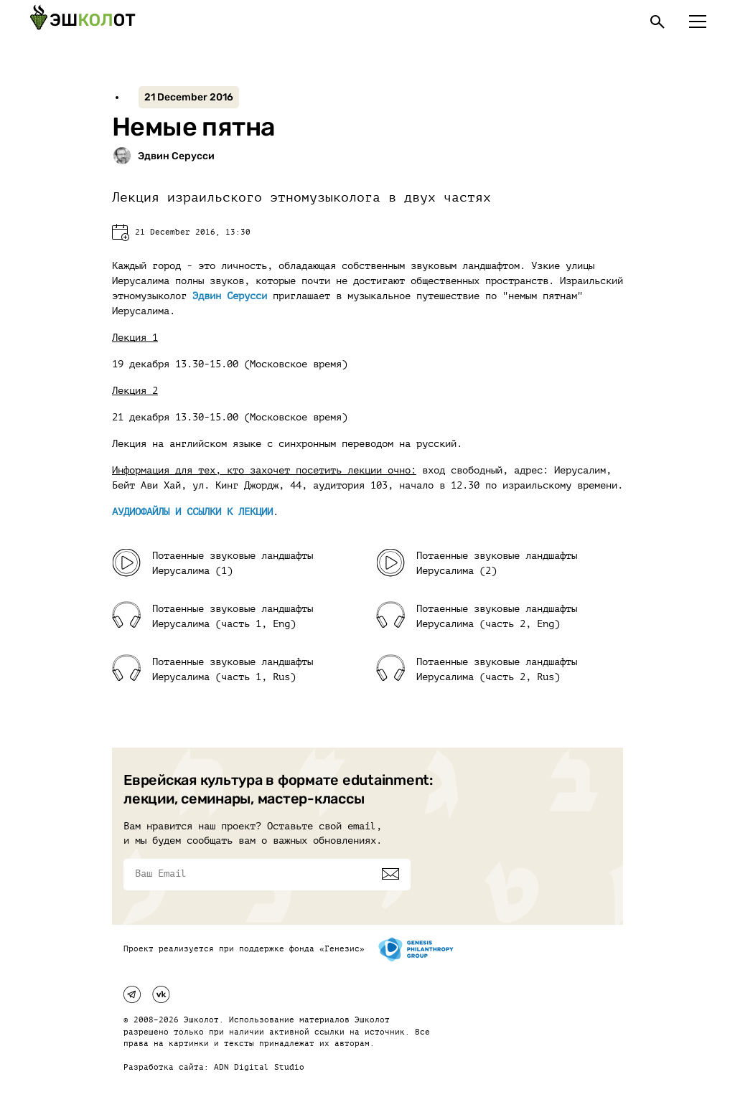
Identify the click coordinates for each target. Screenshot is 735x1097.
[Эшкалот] (82, 21)
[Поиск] (657, 21)
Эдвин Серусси (229, 296)
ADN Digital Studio (259, 1067)
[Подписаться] (390, 873)
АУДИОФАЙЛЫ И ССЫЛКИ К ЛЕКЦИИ (192, 512)
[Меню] (697, 21)
